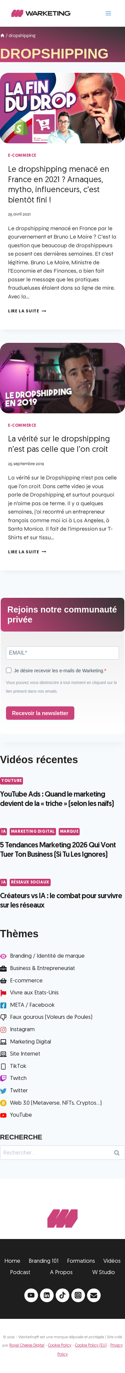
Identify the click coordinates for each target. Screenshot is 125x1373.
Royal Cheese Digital (26, 1346)
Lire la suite (27, 311)
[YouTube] (31, 1295)
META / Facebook (32, 1005)
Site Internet (25, 1054)
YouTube (11, 781)
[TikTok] (62, 1295)
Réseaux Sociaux (30, 882)
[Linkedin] (47, 1295)
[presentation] (62, 108)
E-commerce (26, 981)
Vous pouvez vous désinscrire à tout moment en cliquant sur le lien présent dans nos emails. (61, 687)
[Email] (94, 1295)
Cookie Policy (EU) (91, 1346)
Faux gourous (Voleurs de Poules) (51, 1017)
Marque (69, 832)
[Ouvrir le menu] (108, 13)
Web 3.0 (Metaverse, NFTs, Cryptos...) (56, 1103)
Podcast (20, 1272)
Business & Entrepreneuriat (42, 968)
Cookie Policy (59, 1346)
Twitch (18, 1078)
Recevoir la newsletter (40, 713)
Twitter (19, 1091)
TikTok (18, 1066)
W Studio (103, 1272)
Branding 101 (44, 1261)
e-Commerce (22, 156)
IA (3, 832)
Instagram (22, 1030)
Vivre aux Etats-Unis (34, 993)
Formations (81, 1261)
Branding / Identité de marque (47, 956)
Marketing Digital (33, 832)
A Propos (61, 1272)
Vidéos (112, 1261)
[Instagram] (78, 1295)
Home (12, 1261)
